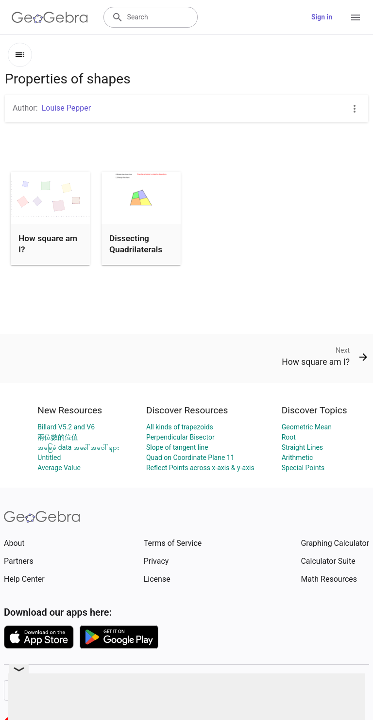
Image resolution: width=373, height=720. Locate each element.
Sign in (321, 17)
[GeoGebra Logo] (50, 17)
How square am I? (47, 243)
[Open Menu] (355, 17)
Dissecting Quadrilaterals (135, 243)
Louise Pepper (66, 108)
